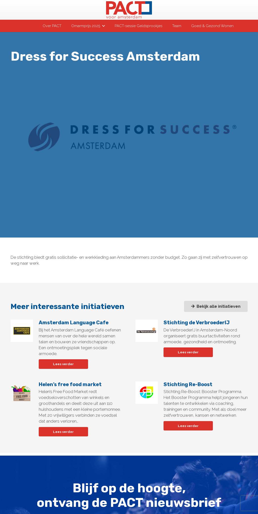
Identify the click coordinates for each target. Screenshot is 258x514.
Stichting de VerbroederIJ (196, 323)
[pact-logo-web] (129, 9)
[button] (102, 26)
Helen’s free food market (69, 384)
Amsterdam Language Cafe (73, 323)
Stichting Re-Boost (187, 384)
